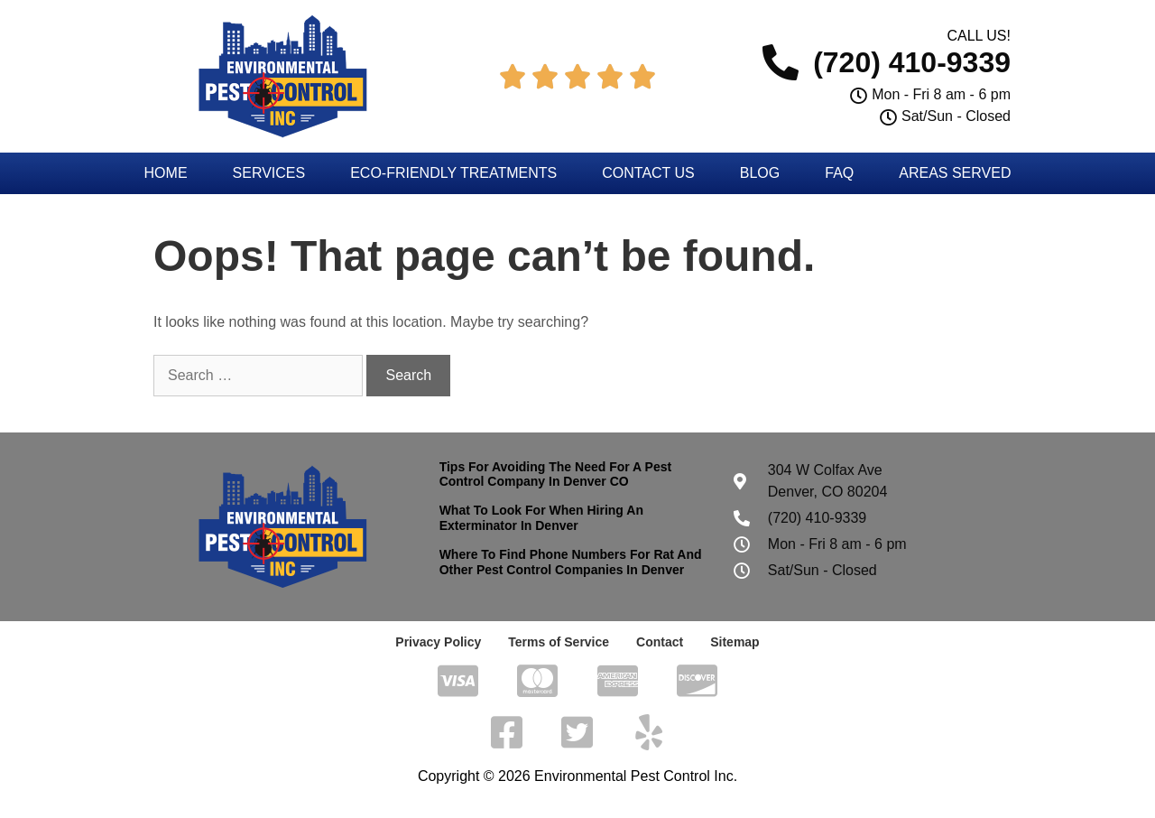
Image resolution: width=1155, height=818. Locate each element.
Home (166, 173)
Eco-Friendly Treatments (453, 173)
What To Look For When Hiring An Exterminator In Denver (541, 518)
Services (269, 173)
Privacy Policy (438, 642)
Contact (659, 642)
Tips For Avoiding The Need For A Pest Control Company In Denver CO (555, 474)
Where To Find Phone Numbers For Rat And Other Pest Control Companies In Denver (570, 562)
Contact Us (648, 173)
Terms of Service (558, 642)
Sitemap (734, 642)
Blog (760, 173)
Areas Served (955, 173)
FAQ (839, 173)
